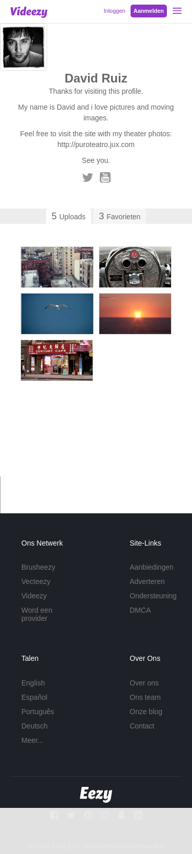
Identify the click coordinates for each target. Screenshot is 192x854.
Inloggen (114, 11)
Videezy (34, 596)
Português (38, 711)
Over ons (144, 683)
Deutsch (35, 726)
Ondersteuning (153, 596)
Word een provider (37, 614)
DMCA (140, 610)
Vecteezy (36, 581)
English (33, 683)
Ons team (145, 697)
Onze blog (146, 711)
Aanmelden (149, 11)
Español (35, 697)
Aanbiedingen (152, 567)
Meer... (33, 740)
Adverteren (147, 581)
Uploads (69, 216)
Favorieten (119, 216)
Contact (142, 726)
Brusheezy (38, 567)
